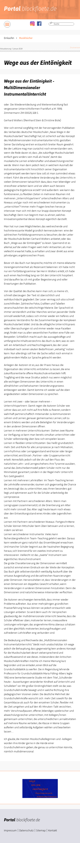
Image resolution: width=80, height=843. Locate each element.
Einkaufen (9, 38)
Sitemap (41, 830)
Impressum (10, 830)
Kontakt (52, 830)
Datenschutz (26, 830)
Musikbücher (26, 38)
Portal (30, 9)
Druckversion (75, 48)
